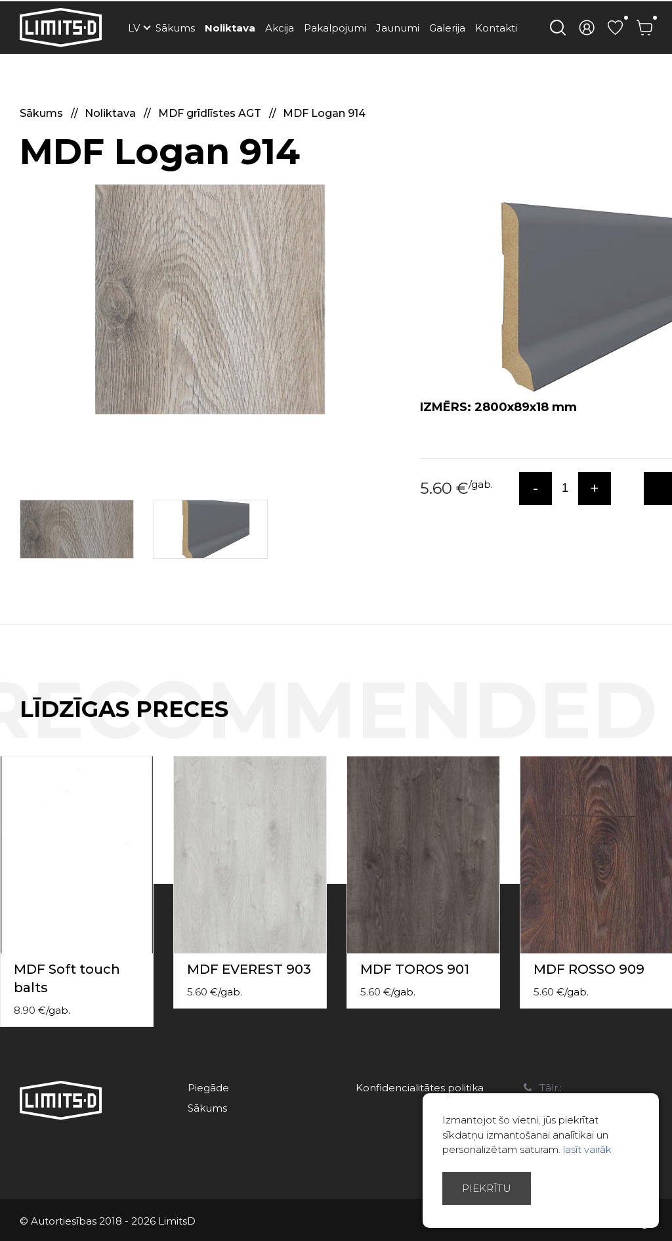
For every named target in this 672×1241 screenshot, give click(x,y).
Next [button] (664, 722)
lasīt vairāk (587, 1149)
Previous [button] (638, 722)
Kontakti (496, 28)
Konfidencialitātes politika (420, 1087)
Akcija (279, 28)
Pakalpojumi (335, 28)
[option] (210, 299)
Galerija (447, 28)
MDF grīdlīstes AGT (211, 113)
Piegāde (208, 1087)
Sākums (175, 28)
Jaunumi (397, 28)
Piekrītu (486, 1188)
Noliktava (230, 28)
